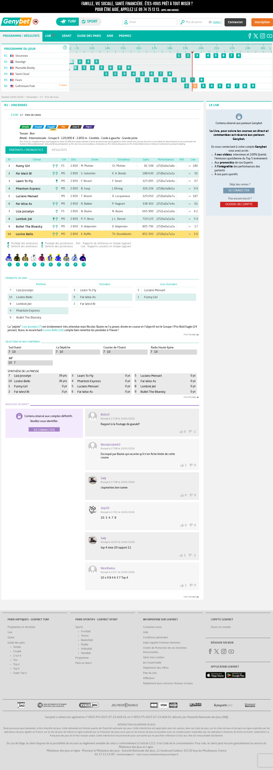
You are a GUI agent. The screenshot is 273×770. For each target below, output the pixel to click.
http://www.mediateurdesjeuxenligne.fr (157, 755)
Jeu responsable (152, 663)
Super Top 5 (20, 673)
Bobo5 (105, 414)
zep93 (105, 508)
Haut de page (190, 334)
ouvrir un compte (239, 204)
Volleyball (86, 649)
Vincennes (31, 97)
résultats (59, 150)
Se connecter (44, 430)
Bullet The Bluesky (29, 226)
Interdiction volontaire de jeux (136, 725)
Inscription (262, 22)
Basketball (87, 640)
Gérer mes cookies (154, 657)
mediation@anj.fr (125, 755)
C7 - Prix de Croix (49, 97)
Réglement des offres (156, 668)
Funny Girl (23, 166)
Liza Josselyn (25, 211)
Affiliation (149, 678)
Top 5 (16, 669)
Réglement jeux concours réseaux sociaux (168, 683)
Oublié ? (217, 22)
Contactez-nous (152, 627)
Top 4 (16, 664)
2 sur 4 (17, 656)
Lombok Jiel (24, 219)
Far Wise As (24, 203)
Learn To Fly (24, 181)
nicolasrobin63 (110, 444)
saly (103, 478)
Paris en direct (83, 663)
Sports (79, 627)
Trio (15, 660)
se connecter (238, 190)
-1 (194, 431)
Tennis (85, 636)
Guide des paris (16, 643)
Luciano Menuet (27, 196)
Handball (86, 653)
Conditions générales (155, 637)
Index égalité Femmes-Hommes (162, 643)
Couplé (17, 651)
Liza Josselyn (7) (32, 326)
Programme (82, 658)
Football (85, 631)
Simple (17, 647)
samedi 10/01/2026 (12, 97)
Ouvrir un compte (221, 627)
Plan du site (150, 673)
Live (10, 632)
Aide (145, 632)
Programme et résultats (22, 627)
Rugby (84, 644)
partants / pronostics (26, 150)
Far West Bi (24, 173)
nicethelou (108, 568)
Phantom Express (28, 188)
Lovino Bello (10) (53, 330)
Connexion (235, 22)
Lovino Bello (24, 234)
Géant (11, 637)
